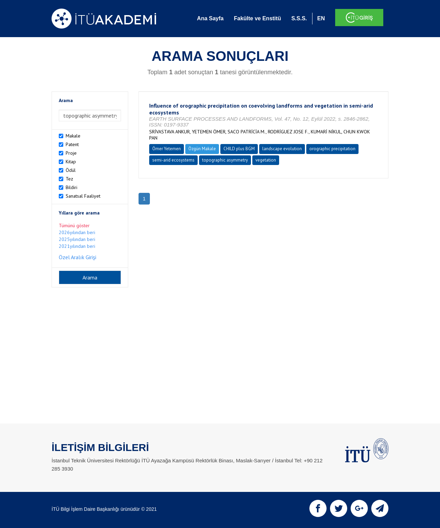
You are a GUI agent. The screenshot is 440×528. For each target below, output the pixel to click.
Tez (69, 179)
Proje (71, 153)
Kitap (71, 161)
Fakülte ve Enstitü (257, 18)
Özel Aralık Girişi (77, 257)
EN (321, 18)
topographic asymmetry (225, 160)
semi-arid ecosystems (173, 160)
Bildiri (71, 187)
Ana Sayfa (210, 18)
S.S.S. (299, 18)
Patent (72, 144)
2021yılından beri (77, 246)
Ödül (71, 170)
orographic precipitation (332, 149)
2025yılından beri (77, 239)
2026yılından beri (77, 232)
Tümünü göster (74, 225)
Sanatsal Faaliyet (83, 196)
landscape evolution (282, 149)
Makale (73, 136)
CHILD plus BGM (239, 149)
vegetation (265, 160)
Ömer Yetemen (166, 149)
